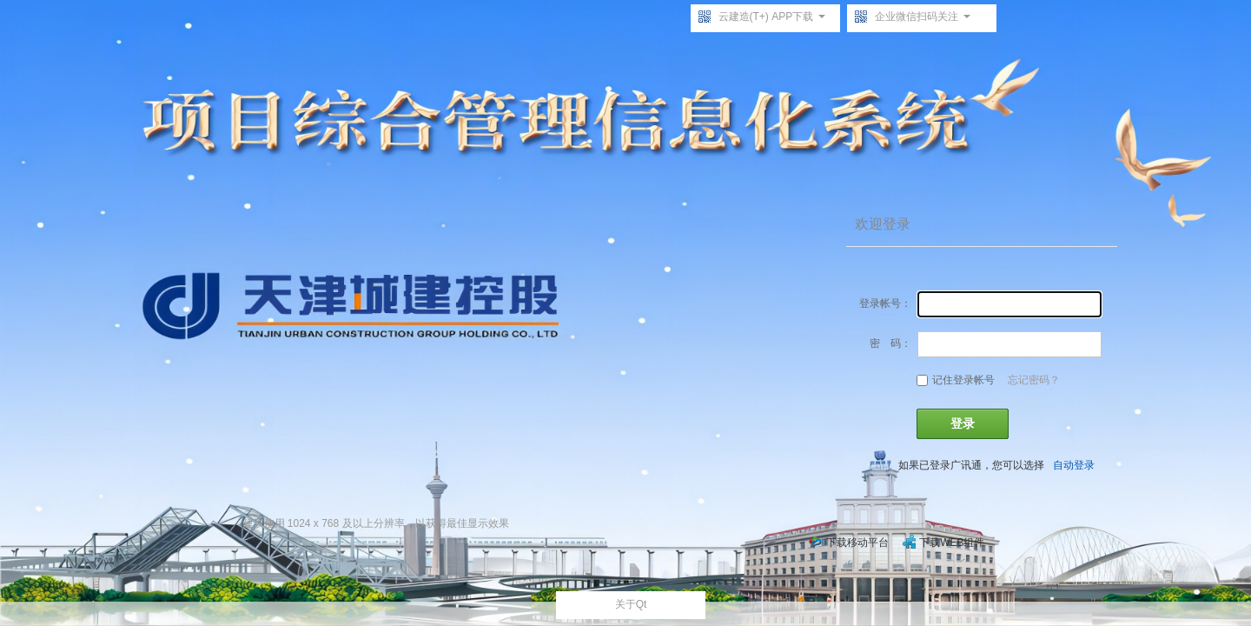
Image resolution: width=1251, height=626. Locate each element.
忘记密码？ (1034, 380)
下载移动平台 (855, 542)
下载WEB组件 (951, 542)
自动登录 (1072, 465)
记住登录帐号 (963, 380)
